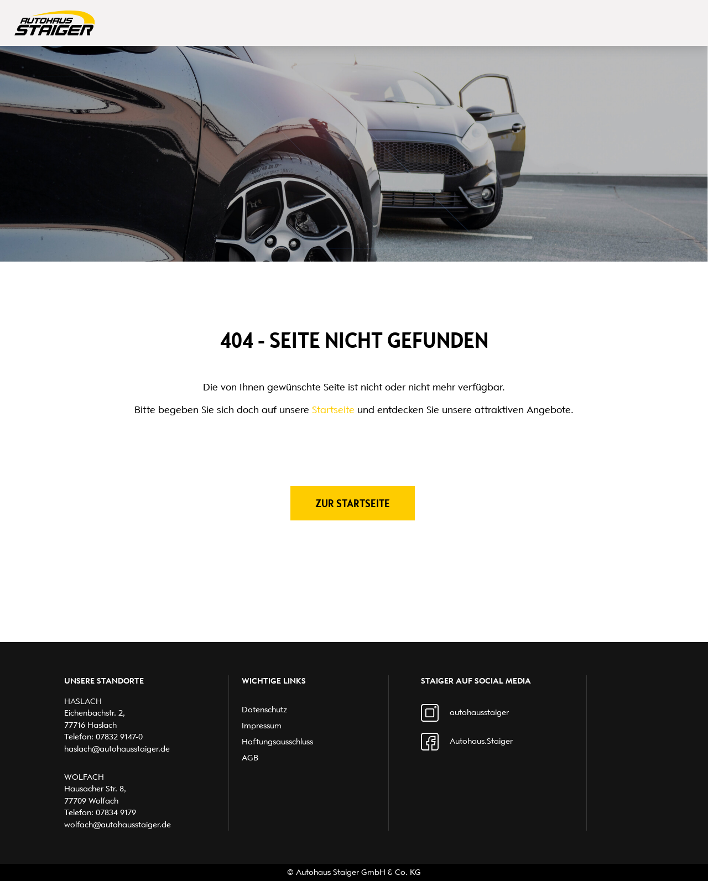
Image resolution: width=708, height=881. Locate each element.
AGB (250, 758)
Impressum (262, 726)
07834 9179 (116, 812)
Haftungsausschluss (277, 742)
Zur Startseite (352, 503)
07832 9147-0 (119, 737)
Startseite (333, 410)
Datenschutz (264, 710)
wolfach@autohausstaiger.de (117, 825)
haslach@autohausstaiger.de (117, 749)
